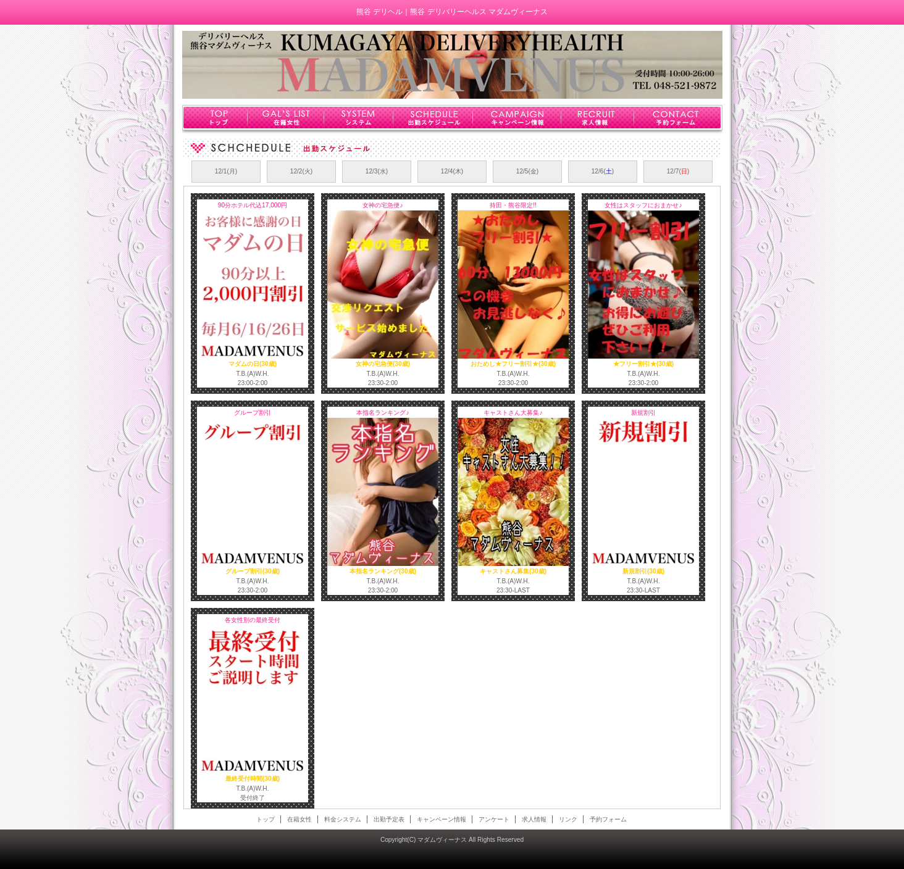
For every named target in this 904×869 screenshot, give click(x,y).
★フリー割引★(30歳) (643, 363)
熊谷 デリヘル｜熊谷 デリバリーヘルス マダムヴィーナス (452, 11)
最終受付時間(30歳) (252, 778)
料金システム (342, 819)
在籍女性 (286, 117)
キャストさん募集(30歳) (513, 571)
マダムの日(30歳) (252, 363)
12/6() (603, 171)
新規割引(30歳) (643, 571)
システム (358, 117)
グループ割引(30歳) (252, 571)
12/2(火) (301, 171)
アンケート (494, 819)
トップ (214, 117)
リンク (568, 819)
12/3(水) (377, 171)
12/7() (678, 171)
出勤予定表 (389, 819)
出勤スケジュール (432, 117)
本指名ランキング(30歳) (382, 571)
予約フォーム (677, 117)
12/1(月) (226, 171)
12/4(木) (452, 171)
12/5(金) (527, 171)
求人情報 (597, 117)
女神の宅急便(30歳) (383, 363)
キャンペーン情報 (517, 117)
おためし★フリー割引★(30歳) (513, 363)
